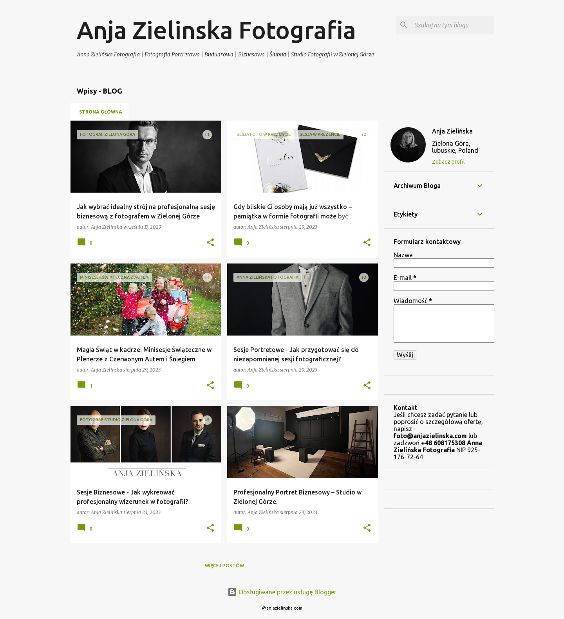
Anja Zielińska (452, 131)
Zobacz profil (448, 162)
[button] (210, 243)
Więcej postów (224, 565)
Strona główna (100, 111)
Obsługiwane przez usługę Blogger (282, 592)
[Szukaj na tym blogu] (453, 25)
